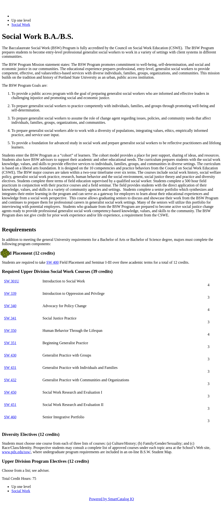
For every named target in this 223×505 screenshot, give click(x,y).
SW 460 (10, 417)
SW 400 (52, 262)
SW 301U (11, 281)
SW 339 (10, 293)
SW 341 (10, 318)
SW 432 (10, 380)
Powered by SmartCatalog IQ (111, 499)
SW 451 (10, 405)
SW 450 (10, 392)
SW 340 (10, 306)
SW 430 (10, 355)
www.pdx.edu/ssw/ (16, 452)
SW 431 (10, 368)
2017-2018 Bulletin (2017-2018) (36, 16)
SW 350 (10, 331)
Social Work (20, 25)
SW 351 (10, 343)
